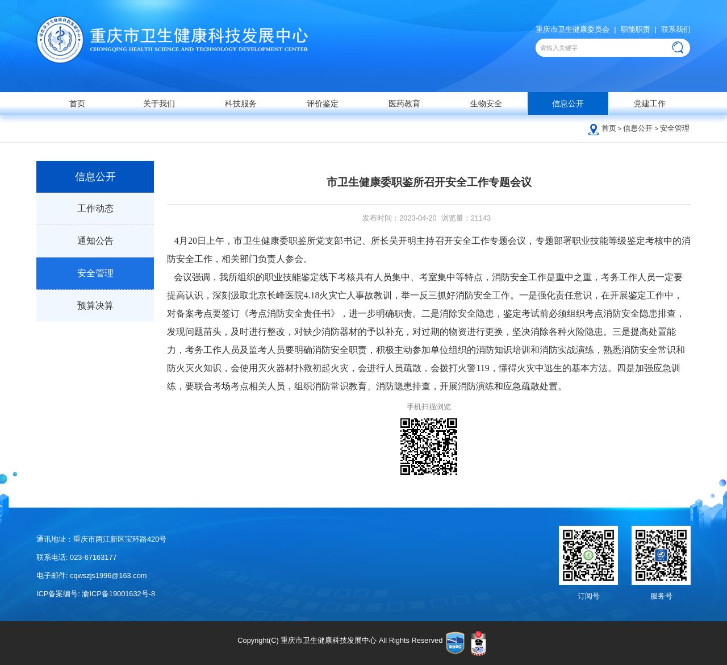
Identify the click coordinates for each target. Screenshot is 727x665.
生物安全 (486, 103)
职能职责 (635, 29)
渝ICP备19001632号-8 (118, 593)
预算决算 (95, 305)
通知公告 (95, 241)
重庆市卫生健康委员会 (572, 29)
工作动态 (95, 208)
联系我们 (676, 29)
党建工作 (650, 103)
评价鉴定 (323, 103)
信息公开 (568, 103)
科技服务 (241, 103)
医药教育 (404, 103)
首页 (77, 103)
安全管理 (675, 128)
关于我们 (159, 103)
